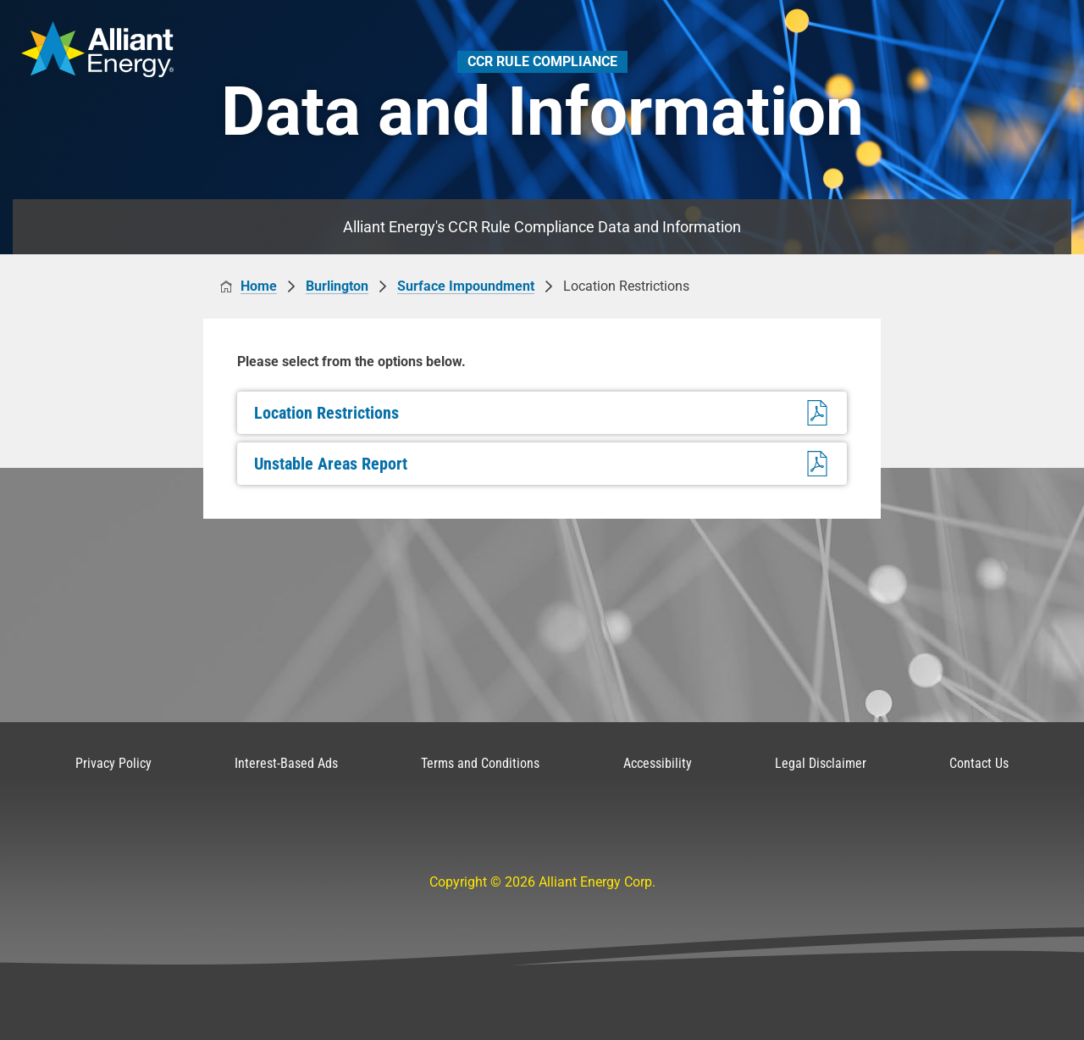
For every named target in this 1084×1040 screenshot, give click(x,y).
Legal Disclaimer (820, 763)
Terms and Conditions (480, 763)
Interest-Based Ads (286, 763)
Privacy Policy (113, 763)
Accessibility (657, 763)
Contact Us (979, 763)
